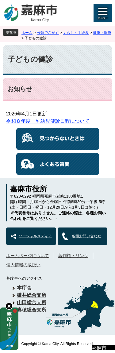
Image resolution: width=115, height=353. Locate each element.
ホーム (27, 33)
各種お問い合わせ (86, 236)
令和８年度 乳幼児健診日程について (48, 121)
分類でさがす (48, 33)
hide (9, 306)
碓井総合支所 (31, 295)
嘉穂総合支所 (31, 309)
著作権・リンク (73, 255)
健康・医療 (102, 33)
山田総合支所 (31, 302)
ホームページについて (27, 255)
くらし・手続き (76, 33)
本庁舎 (24, 287)
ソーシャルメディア (35, 236)
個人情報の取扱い (23, 264)
